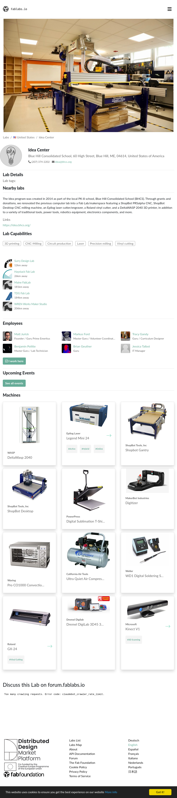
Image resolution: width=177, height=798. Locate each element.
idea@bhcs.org (63, 161)
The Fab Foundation (82, 762)
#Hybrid (85, 449)
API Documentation (82, 753)
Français (133, 753)
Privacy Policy (78, 771)
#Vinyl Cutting (15, 659)
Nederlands (135, 762)
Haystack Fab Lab (24, 271)
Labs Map (75, 744)
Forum (73, 758)
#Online (99, 449)
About (73, 749)
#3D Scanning (133, 639)
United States (24, 137)
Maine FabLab (22, 282)
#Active (71, 449)
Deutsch (133, 740)
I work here (14, 361)
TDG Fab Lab (22, 293)
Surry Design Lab (24, 260)
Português (134, 767)
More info (114, 792)
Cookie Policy (78, 767)
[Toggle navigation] (169, 9)
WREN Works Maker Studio (30, 304)
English (133, 744)
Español (133, 749)
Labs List (75, 740)
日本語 (132, 771)
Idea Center (46, 137)
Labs (6, 137)
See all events (14, 383)
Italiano (133, 758)
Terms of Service (80, 776)
